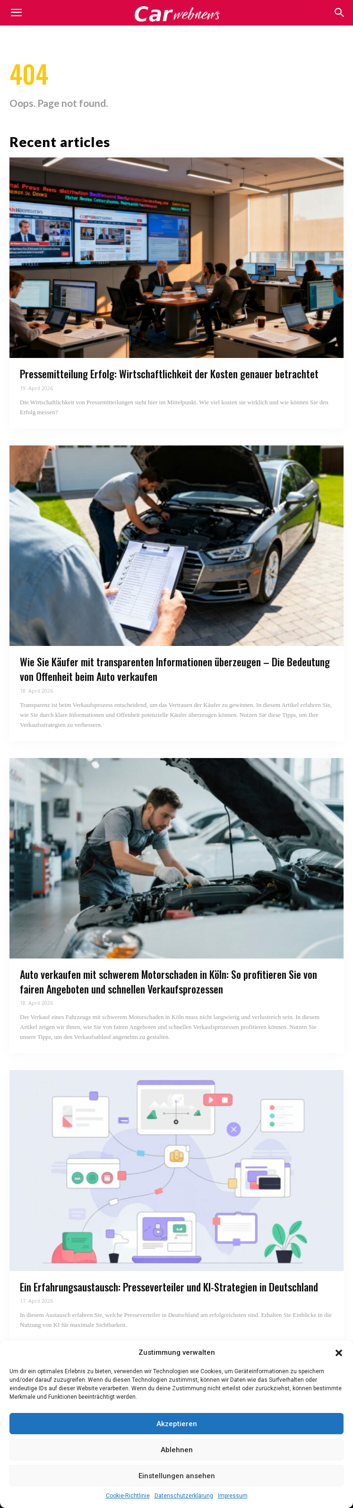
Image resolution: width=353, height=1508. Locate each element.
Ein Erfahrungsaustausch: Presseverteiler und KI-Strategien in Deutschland (169, 1286)
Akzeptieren (176, 1424)
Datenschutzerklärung (184, 1495)
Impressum (233, 1495)
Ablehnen (177, 1450)
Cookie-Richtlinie (128, 1495)
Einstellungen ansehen (176, 1476)
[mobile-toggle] (16, 13)
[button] (339, 1353)
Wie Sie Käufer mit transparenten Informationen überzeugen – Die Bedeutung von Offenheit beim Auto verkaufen (175, 669)
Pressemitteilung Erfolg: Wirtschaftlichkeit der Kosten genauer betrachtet (169, 373)
